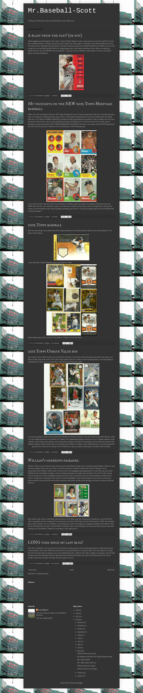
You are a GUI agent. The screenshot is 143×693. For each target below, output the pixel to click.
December (81, 622)
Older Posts (111, 570)
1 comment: (54, 95)
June (79, 641)
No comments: (55, 343)
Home (72, 570)
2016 (77, 610)
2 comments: (55, 452)
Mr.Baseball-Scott (62, 11)
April (79, 648)
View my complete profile (44, 618)
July (79, 638)
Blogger (79, 683)
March (80, 651)
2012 (77, 620)
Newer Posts (32, 570)
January (80, 676)
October (80, 629)
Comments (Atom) (42, 573)
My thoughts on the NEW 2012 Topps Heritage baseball (94, 656)
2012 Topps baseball (45, 224)
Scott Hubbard (43, 610)
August (80, 635)
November (81, 625)
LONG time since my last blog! (55, 542)
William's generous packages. (53, 460)
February (81, 673)
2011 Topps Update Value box (53, 351)
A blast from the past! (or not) (55, 35)
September (81, 632)
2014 (77, 613)
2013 (77, 616)
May (79, 644)
